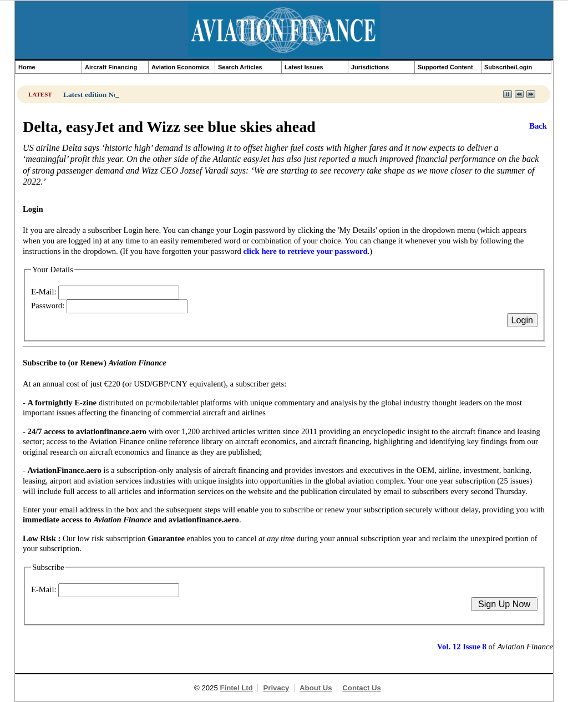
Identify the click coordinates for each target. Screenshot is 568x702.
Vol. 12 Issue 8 (461, 646)
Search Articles (240, 67)
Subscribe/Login (508, 67)
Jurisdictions (370, 67)
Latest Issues (304, 67)
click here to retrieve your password (305, 251)
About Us (316, 688)
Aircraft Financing (111, 67)
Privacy (276, 688)
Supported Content (445, 67)
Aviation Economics (180, 67)
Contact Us (361, 688)
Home (27, 67)
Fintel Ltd (236, 688)
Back (538, 125)
